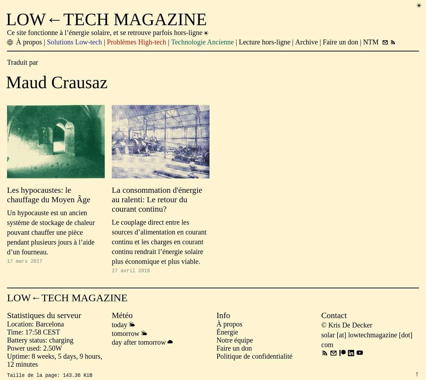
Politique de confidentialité (255, 357)
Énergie (227, 333)
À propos (229, 325)
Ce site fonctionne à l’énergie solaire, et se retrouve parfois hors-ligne (108, 32)
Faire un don (234, 349)
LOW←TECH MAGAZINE (106, 19)
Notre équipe (235, 341)
